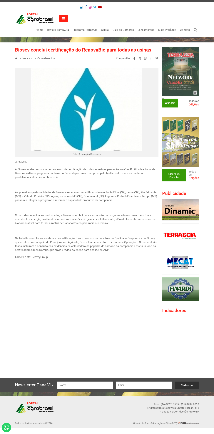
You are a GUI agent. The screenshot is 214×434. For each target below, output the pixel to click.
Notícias (28, 58)
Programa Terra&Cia (84, 30)
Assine (170, 103)
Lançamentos (145, 30)
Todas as (193, 102)
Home (39, 30)
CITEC (104, 30)
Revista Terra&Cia (57, 30)
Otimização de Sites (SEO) (164, 429)
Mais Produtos (167, 30)
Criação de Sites (141, 429)
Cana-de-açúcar (47, 58)
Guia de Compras (122, 30)
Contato (185, 30)
